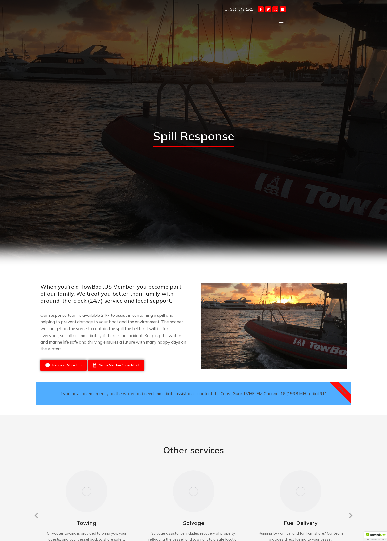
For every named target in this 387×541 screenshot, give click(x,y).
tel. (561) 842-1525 (300, 9)
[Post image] (86, 505)
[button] (33, 529)
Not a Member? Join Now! (116, 365)
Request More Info (63, 365)
